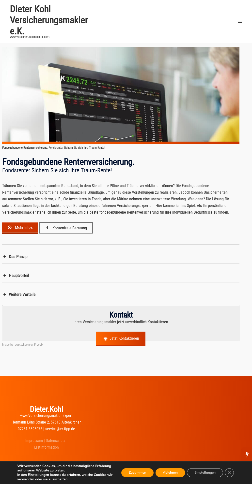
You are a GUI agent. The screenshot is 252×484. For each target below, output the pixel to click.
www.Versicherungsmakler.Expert (46, 415)
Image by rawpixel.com (16, 344)
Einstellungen (38, 475)
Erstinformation (46, 447)
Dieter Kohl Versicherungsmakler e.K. (49, 20)
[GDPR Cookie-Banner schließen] (229, 472)
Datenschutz (55, 440)
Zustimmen (137, 472)
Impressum (34, 440)
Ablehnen (170, 472)
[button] (120, 256)
